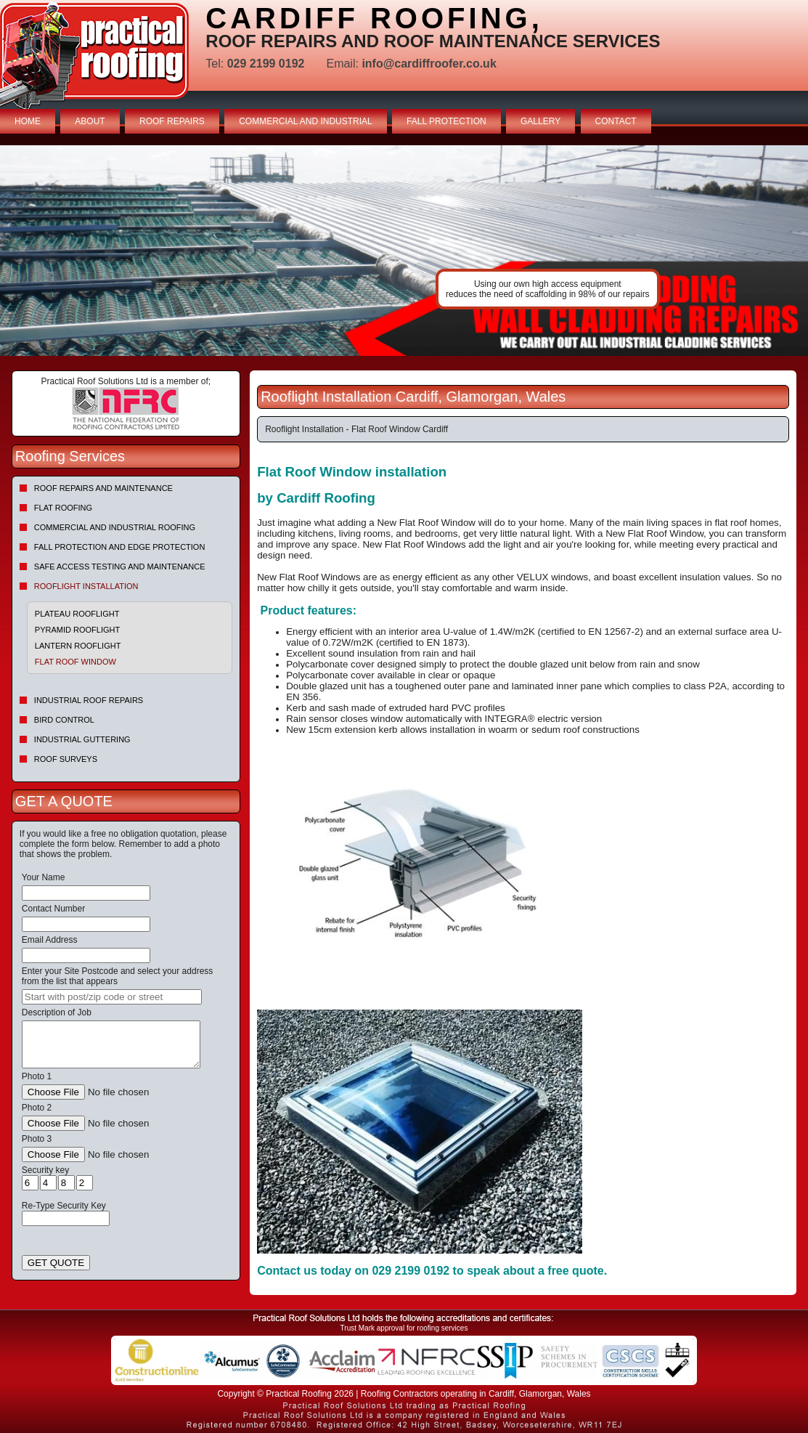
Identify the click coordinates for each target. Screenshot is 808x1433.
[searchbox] (112, 996)
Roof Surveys (65, 759)
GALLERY (540, 121)
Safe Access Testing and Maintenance (119, 566)
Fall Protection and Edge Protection (119, 547)
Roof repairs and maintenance (103, 488)
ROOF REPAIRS (172, 121)
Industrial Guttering (82, 739)
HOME (28, 121)
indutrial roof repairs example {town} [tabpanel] (404, 250)
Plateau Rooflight (77, 613)
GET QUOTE (56, 1262)
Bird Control (64, 719)
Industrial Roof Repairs (88, 700)
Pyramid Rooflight (77, 629)
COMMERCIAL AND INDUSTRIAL (305, 121)
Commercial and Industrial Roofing (114, 527)
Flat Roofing (63, 507)
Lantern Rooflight (78, 645)
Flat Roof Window (75, 661)
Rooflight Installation (86, 586)
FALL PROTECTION (446, 121)
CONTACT (616, 121)
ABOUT (90, 121)
